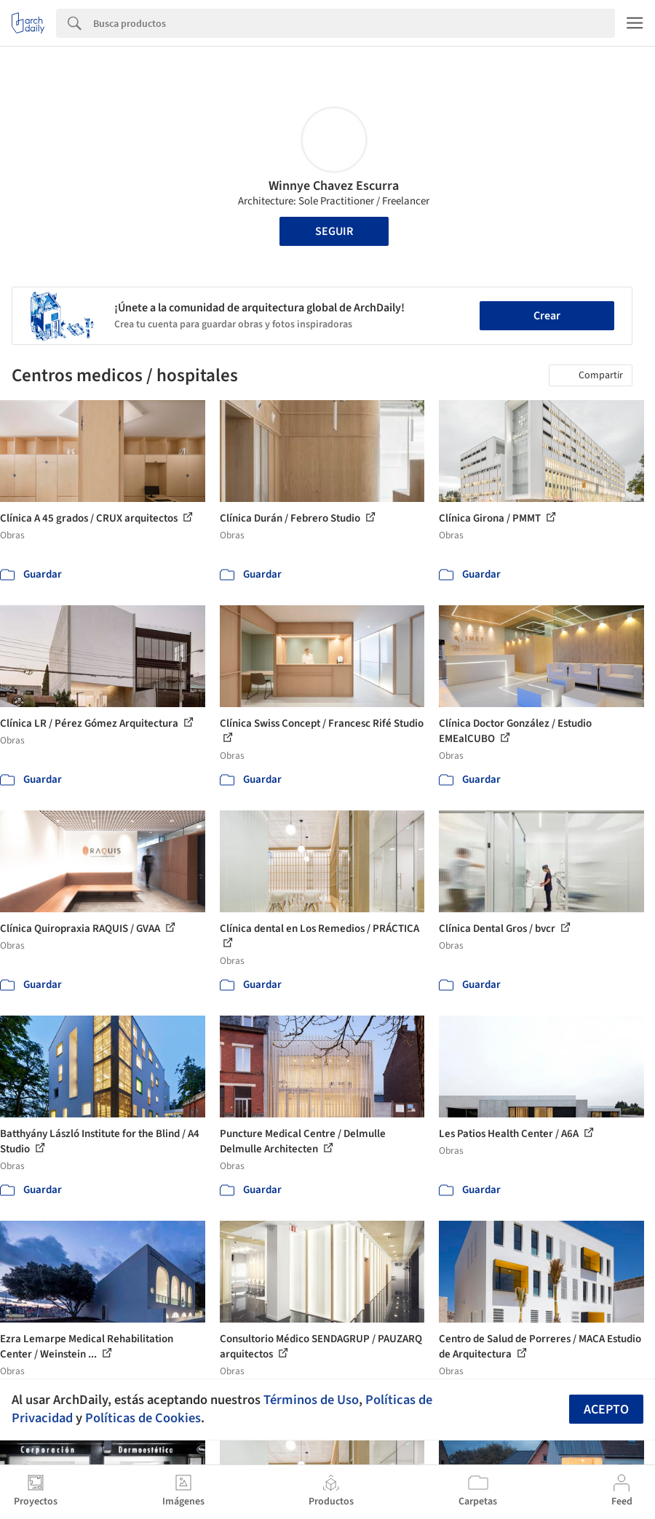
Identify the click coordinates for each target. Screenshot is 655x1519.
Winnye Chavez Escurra (334, 186)
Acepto (606, 1409)
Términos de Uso (311, 1399)
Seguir (334, 231)
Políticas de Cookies (143, 1417)
